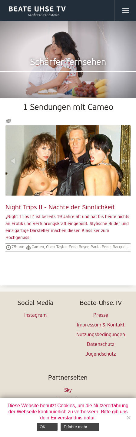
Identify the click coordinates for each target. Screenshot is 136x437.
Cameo (38, 247)
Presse (100, 315)
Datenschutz (100, 344)
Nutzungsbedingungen (100, 335)
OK (42, 427)
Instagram (35, 315)
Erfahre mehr (75, 427)
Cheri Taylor (56, 247)
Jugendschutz (100, 354)
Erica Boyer (78, 247)
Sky (68, 390)
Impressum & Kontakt (100, 325)
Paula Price (101, 247)
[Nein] (128, 418)
